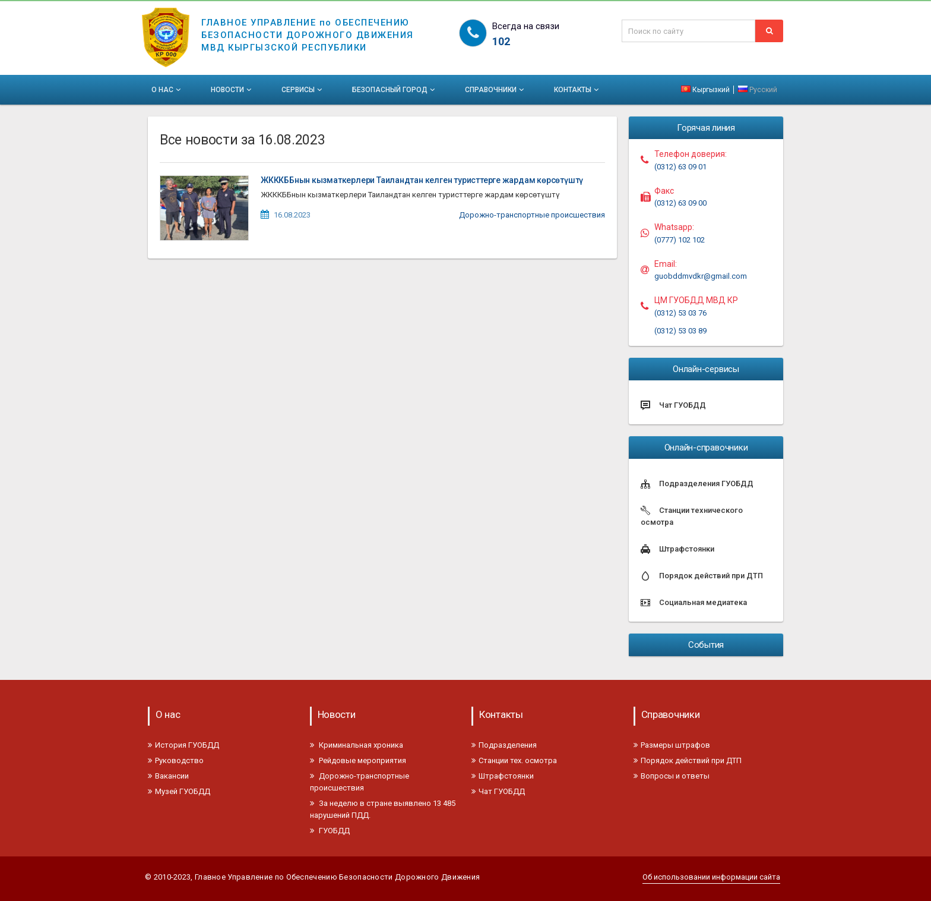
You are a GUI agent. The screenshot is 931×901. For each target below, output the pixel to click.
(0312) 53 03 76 (680, 312)
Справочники (495, 89)
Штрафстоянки (502, 775)
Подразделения (504, 745)
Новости (232, 89)
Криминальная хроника (356, 745)
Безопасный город (394, 89)
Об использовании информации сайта (711, 876)
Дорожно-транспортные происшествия (532, 214)
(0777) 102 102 (679, 239)
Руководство (176, 760)
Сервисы (302, 89)
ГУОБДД (330, 830)
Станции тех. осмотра (514, 760)
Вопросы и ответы (672, 775)
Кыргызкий (706, 90)
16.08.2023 (292, 214)
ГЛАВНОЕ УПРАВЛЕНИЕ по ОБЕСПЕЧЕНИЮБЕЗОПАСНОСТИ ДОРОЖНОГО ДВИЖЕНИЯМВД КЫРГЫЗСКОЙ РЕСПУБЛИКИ (307, 27)
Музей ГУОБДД (179, 791)
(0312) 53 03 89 (680, 330)
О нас (167, 89)
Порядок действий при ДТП (688, 760)
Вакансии (168, 775)
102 (501, 41)
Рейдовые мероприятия (358, 760)
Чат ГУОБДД (498, 791)
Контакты (577, 89)
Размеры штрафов (672, 745)
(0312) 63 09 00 (680, 203)
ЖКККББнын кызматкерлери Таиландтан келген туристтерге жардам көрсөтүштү (422, 180)
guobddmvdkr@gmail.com (700, 276)
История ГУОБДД (183, 745)
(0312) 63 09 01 (680, 166)
